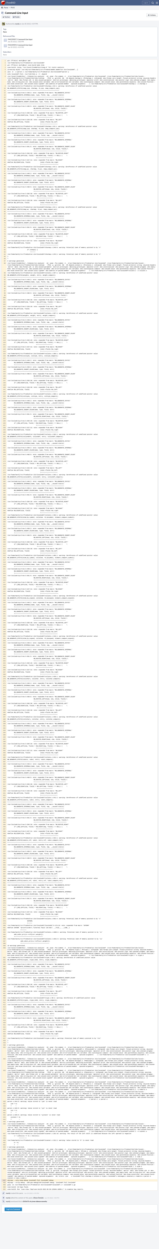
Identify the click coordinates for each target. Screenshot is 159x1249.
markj (17, 24)
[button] (157, 2)
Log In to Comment (13, 1209)
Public (17, 17)
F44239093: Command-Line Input (20, 45)
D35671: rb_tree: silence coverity (35, 1201)
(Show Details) (38, 1198)
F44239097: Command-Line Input (20, 39)
